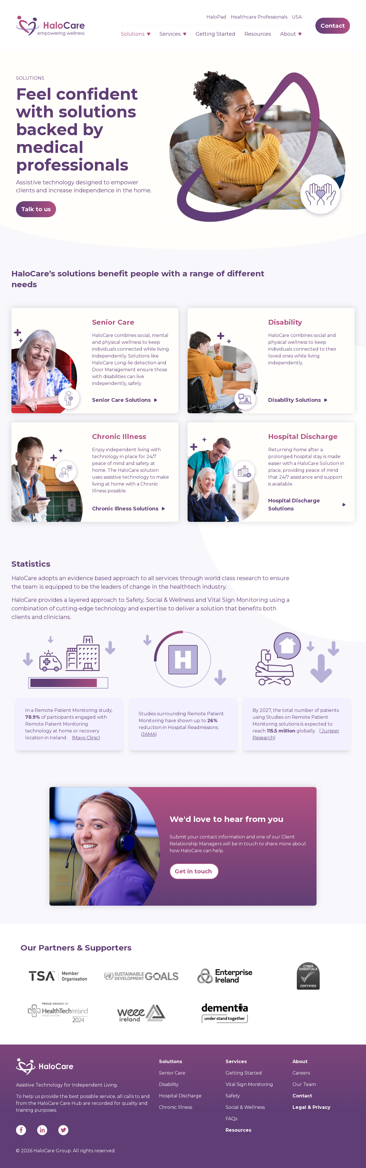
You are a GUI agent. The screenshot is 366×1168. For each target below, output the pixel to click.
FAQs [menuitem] (231, 1118)
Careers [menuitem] (301, 1073)
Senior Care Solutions (121, 400)
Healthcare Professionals (259, 17)
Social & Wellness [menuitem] (245, 1107)
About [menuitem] (300, 1061)
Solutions (133, 34)
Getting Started (215, 34)
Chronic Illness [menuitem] (175, 1107)
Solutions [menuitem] (170, 1061)
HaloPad (216, 17)
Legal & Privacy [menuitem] (312, 1107)
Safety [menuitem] (233, 1096)
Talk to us (36, 209)
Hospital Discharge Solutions (294, 505)
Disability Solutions (294, 400)
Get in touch (194, 871)
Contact (333, 25)
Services (170, 34)
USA (297, 17)
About (288, 34)
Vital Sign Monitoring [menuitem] (249, 1084)
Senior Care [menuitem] (172, 1073)
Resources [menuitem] (238, 1130)
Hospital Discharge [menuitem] (180, 1096)
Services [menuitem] (236, 1061)
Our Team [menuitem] (304, 1084)
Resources (257, 34)
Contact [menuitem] (302, 1096)
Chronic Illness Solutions (125, 509)
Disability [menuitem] (169, 1084)
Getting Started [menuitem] (244, 1073)
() (86, 737)
